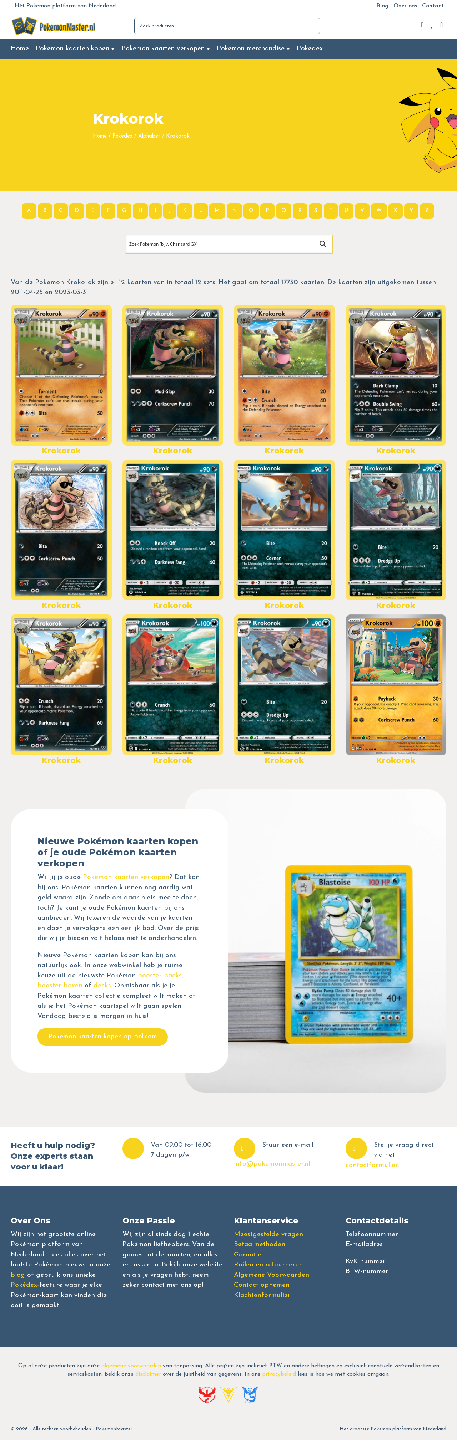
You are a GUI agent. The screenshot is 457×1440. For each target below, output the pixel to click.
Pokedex (310, 48)
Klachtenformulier (262, 1295)
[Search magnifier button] (323, 244)
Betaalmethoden (259, 1244)
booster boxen (59, 985)
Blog (382, 6)
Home (20, 48)
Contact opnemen (262, 1285)
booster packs (160, 975)
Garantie (247, 1254)
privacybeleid (279, 1374)
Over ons (405, 6)
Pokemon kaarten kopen (72, 48)
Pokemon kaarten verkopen (163, 48)
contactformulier (372, 1165)
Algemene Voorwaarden (271, 1275)
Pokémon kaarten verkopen (126, 877)
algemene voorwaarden (131, 1366)
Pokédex (24, 1285)
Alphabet (149, 136)
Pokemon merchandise (251, 48)
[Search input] (220, 244)
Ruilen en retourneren (268, 1264)
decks (102, 985)
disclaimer (148, 1374)
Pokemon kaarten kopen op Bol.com (102, 1036)
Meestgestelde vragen (268, 1234)
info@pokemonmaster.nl (272, 1164)
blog (18, 1275)
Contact (433, 6)
